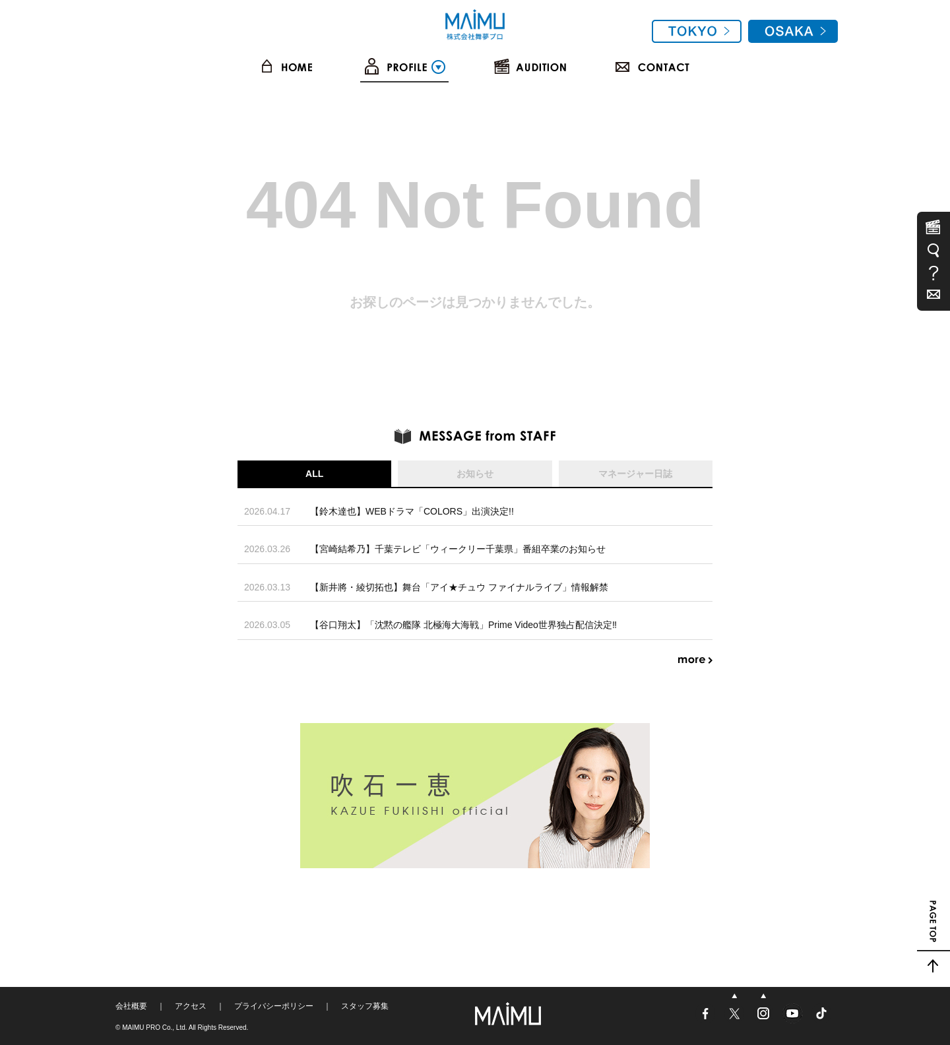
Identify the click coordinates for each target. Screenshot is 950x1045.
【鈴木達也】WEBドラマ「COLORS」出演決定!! (412, 511)
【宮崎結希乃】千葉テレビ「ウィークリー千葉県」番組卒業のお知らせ (458, 549)
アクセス (190, 1006)
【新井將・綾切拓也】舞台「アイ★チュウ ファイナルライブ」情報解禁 (459, 587)
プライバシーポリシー (273, 1006)
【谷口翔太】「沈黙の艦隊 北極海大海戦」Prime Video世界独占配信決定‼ (463, 624)
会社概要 (131, 1006)
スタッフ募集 (365, 1006)
